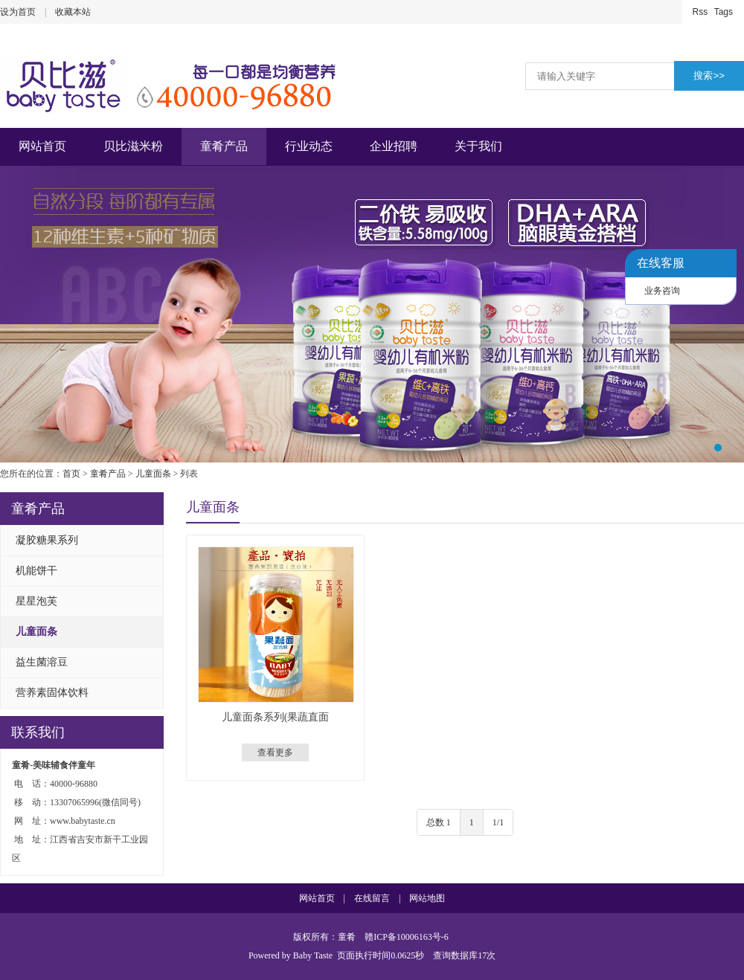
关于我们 (478, 146)
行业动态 (309, 146)
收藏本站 (73, 12)
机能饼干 (36, 570)
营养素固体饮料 (52, 692)
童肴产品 (224, 146)
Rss (700, 12)
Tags (723, 12)
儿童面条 (153, 473)
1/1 (498, 822)
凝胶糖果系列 (47, 540)
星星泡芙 (36, 601)
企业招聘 (393, 146)
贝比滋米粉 (133, 146)
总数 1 (438, 822)
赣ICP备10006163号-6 (407, 937)
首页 (71, 473)
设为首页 (18, 12)
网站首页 (42, 146)
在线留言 (372, 898)
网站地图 (427, 898)
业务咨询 (662, 291)
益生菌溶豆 (42, 662)
